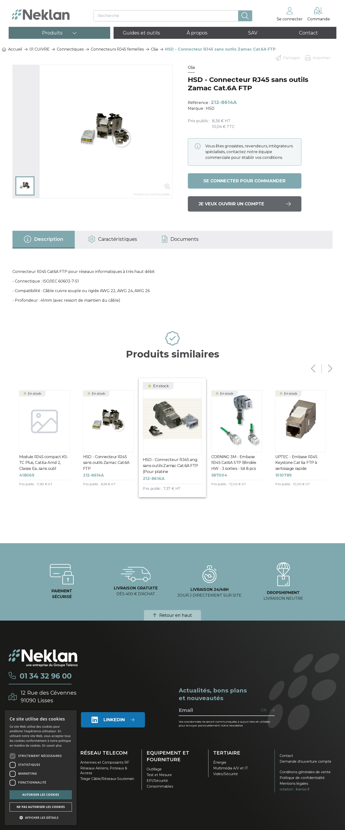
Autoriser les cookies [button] (40, 795)
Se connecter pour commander (244, 181)
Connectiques (70, 49)
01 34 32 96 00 (46, 676)
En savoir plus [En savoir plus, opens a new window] (52, 746)
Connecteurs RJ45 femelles (117, 49)
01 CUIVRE (39, 49)
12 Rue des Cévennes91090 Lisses (48, 697)
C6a (154, 49)
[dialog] (41, 767)
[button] (41, 817)
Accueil (12, 49)
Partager (287, 58)
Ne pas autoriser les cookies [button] (41, 807)
